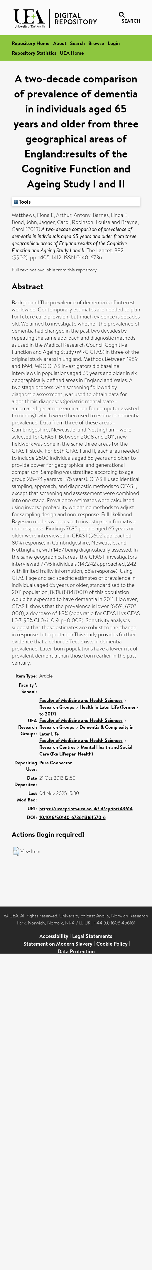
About (60, 43)
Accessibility (53, 936)
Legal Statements (92, 936)
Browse (96, 43)
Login (114, 43)
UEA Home (72, 52)
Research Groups (56, 707)
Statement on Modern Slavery (57, 943)
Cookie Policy (112, 943)
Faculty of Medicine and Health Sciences (81, 700)
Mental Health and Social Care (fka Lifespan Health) (85, 750)
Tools (22, 201)
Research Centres (57, 747)
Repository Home (31, 43)
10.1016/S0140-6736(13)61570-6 (72, 817)
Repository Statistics (34, 52)
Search (77, 43)
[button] (16, 851)
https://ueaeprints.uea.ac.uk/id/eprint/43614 (86, 808)
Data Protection (76, 951)
